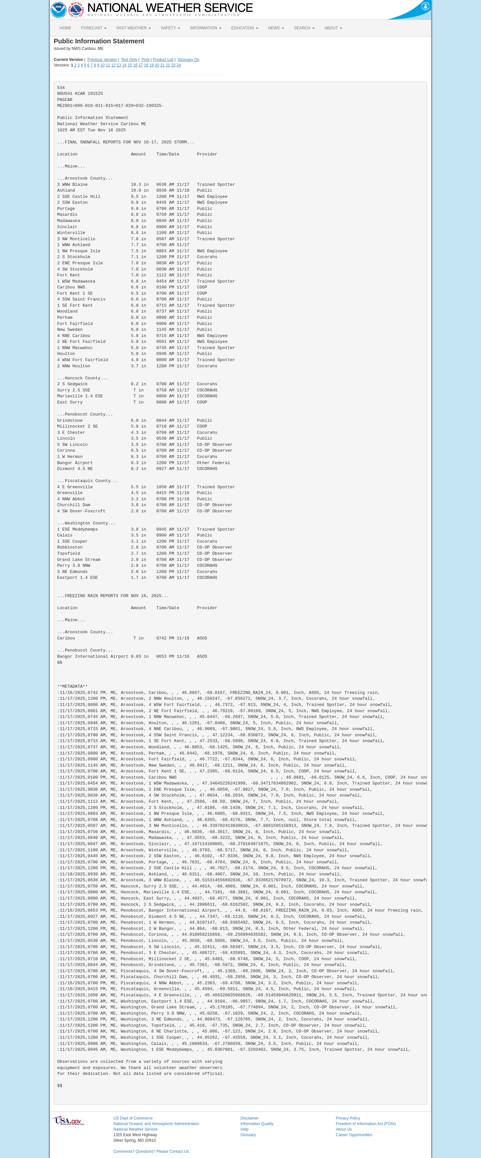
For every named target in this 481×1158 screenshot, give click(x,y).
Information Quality (257, 1123)
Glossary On (188, 59)
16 (135, 65)
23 (173, 65)
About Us (344, 1129)
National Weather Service (135, 1129)
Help (245, 1129)
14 (124, 65)
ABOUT (333, 28)
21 (162, 65)
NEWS (276, 28)
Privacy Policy (348, 1118)
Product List (163, 59)
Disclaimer (250, 1118)
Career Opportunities (354, 1135)
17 (140, 65)
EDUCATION (244, 28)
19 (151, 65)
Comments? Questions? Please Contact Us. (151, 1151)
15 (130, 65)
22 (168, 65)
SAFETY (170, 28)
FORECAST (94, 28)
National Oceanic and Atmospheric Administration (156, 1123)
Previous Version (102, 59)
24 (179, 65)
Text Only (129, 59)
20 (157, 65)
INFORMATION (205, 28)
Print (145, 59)
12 (113, 65)
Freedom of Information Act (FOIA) (366, 1123)
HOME (65, 28)
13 (119, 65)
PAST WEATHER (133, 28)
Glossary (248, 1135)
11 (108, 65)
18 (146, 65)
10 (102, 65)
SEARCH (304, 28)
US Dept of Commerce (133, 1118)
